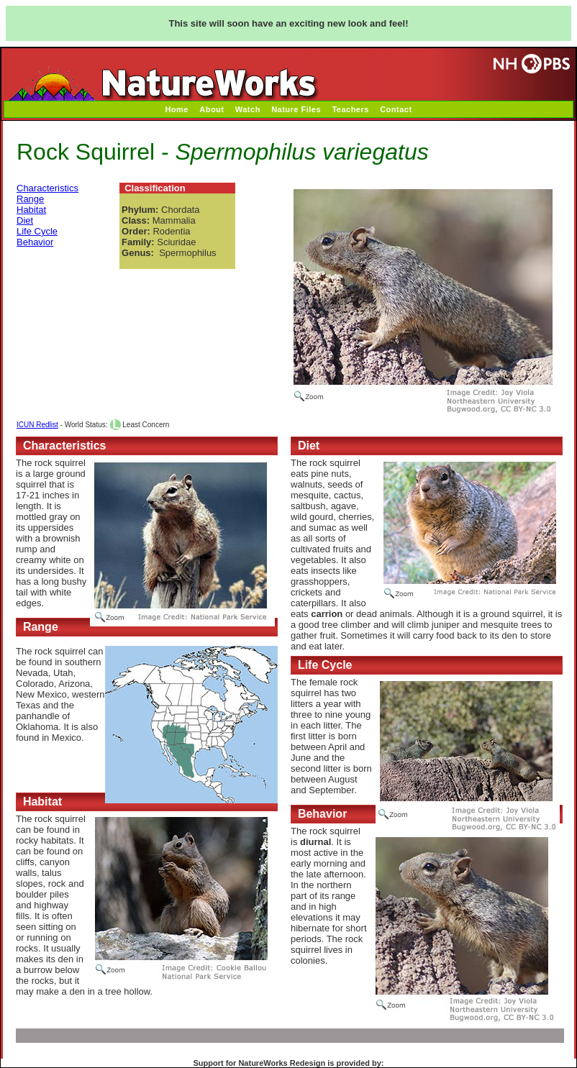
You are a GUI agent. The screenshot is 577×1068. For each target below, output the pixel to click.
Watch (247, 109)
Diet (25, 220)
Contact (396, 109)
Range (30, 198)
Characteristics (47, 188)
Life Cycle (37, 231)
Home (176, 109)
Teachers (350, 109)
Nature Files (296, 109)
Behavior (35, 242)
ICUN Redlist (37, 425)
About (211, 109)
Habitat (31, 209)
